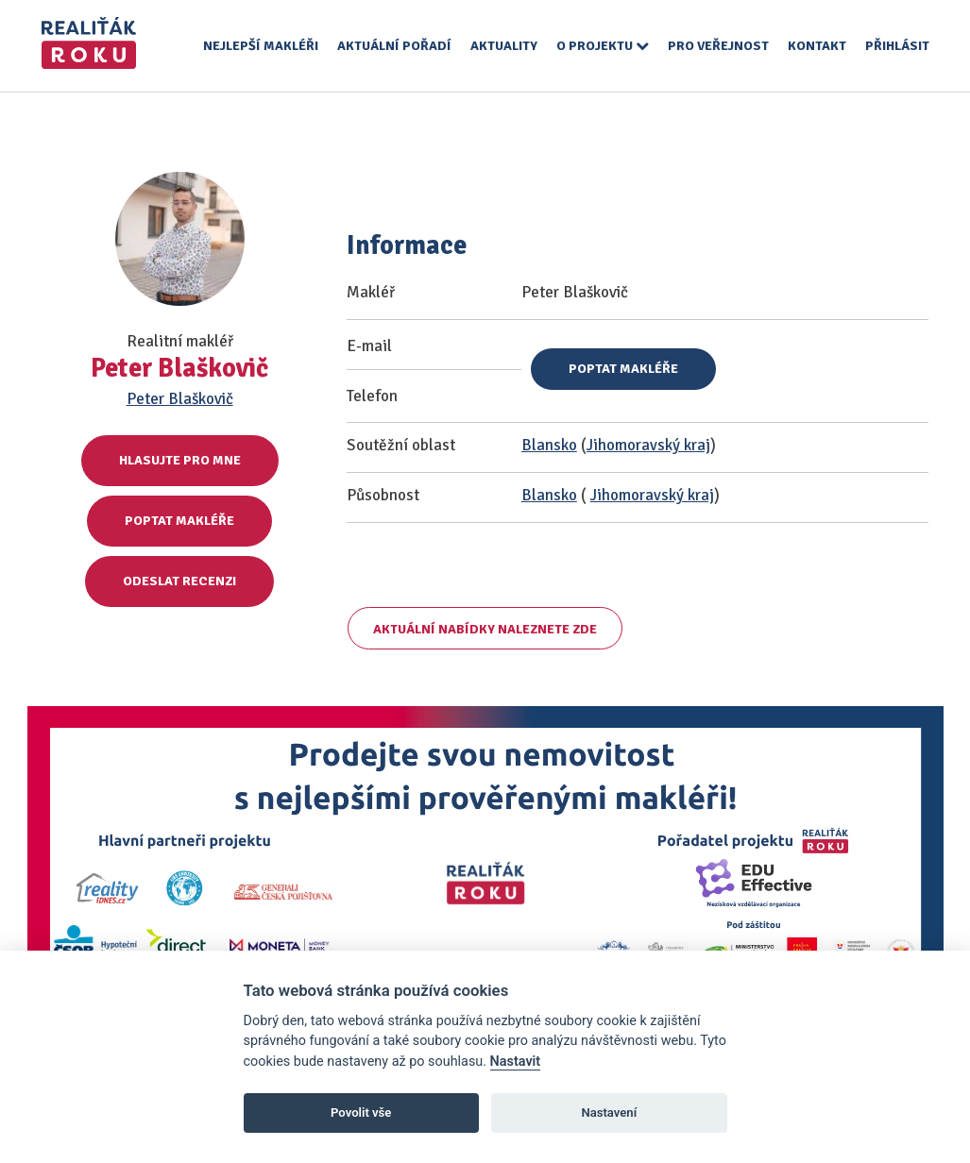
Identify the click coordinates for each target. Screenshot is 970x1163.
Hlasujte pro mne (180, 460)
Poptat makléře (179, 521)
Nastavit (515, 1061)
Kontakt (817, 46)
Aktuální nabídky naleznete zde (485, 629)
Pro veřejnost (718, 46)
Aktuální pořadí (394, 46)
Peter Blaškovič (180, 399)
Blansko (549, 445)
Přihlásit (897, 46)
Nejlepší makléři (260, 46)
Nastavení (609, 1112)
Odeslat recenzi (179, 581)
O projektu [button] (602, 46)
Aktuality (503, 46)
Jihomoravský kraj (648, 445)
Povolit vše (361, 1112)
